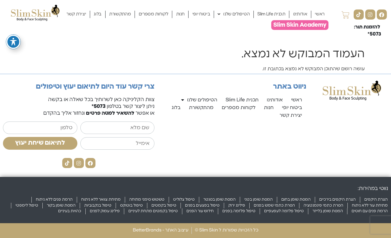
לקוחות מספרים (153, 14)
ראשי (320, 14)
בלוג (97, 14)
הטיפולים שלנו (234, 14)
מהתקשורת (120, 14)
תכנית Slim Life (271, 14)
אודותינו (300, 14)
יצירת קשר (76, 14)
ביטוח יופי (201, 14)
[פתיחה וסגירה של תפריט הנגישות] (13, 31)
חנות (180, 14)
